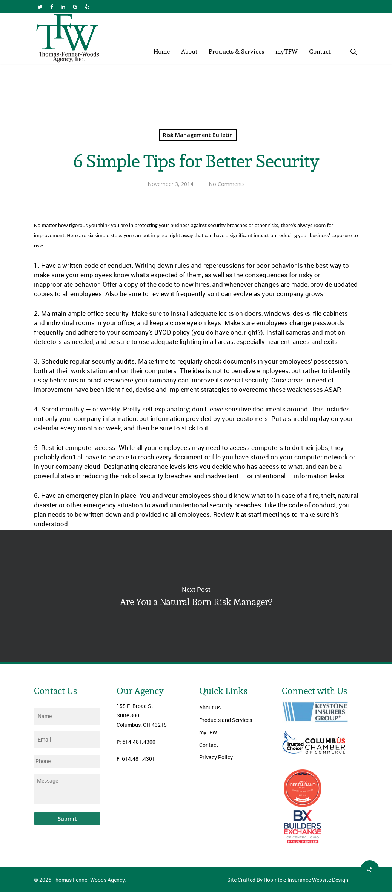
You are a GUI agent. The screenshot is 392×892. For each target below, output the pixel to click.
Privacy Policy (216, 757)
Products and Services (225, 719)
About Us (210, 707)
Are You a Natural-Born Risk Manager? (196, 596)
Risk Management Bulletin (198, 134)
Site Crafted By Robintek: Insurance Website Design (287, 879)
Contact (208, 744)
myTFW (208, 732)
